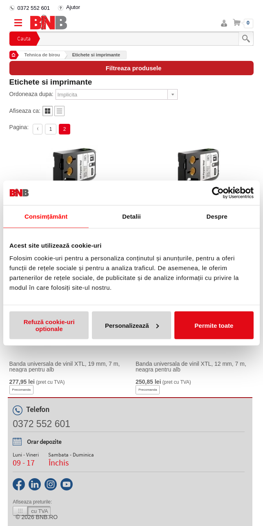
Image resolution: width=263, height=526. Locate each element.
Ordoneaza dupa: (31, 94)
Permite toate (213, 325)
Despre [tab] (217, 216)
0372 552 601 (34, 8)
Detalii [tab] (131, 216)
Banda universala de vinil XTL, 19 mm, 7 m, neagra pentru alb (64, 366)
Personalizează (132, 325)
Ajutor (73, 7)
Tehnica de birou (42, 54)
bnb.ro (47, 517)
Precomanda (21, 390)
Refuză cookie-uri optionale (49, 325)
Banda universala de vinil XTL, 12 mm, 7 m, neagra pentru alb (191, 366)
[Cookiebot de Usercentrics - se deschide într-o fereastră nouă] (218, 192)
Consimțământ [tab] (46, 216)
